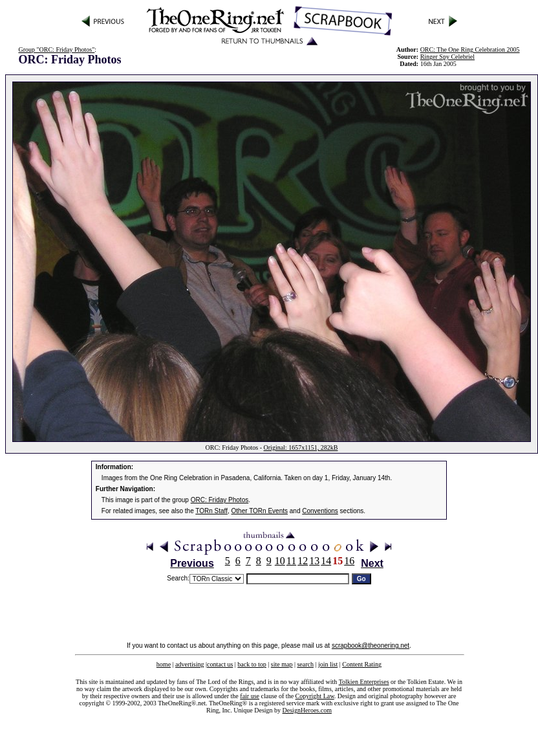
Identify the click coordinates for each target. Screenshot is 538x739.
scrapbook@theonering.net (370, 645)
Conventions (320, 510)
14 (326, 560)
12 (302, 560)
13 (314, 560)
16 (349, 560)
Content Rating (362, 664)
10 (280, 560)
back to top (251, 664)
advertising (189, 664)
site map (282, 664)
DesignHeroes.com (307, 710)
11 (291, 560)
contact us (220, 664)
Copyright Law (315, 696)
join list (328, 664)
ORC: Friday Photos (219, 499)
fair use (249, 696)
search (305, 664)
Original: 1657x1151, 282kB (301, 447)
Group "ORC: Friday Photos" (56, 49)
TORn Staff (211, 510)
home (163, 664)
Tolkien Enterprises (364, 681)
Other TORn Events (259, 510)
